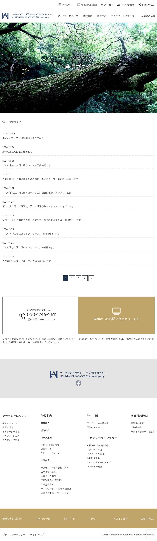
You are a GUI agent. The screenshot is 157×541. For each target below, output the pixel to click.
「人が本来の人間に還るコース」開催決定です (26, 165)
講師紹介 (45, 430)
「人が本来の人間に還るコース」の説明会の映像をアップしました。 (38, 192)
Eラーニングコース (50, 453)
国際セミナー (93, 427)
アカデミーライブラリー (124, 16)
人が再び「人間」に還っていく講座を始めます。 (27, 261)
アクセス (108, 4)
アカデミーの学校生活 (97, 423)
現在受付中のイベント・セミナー (57, 493)
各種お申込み (148, 4)
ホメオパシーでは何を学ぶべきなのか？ (23, 138)
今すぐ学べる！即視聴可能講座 (56, 488)
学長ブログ (68, 4)
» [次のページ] (91, 278)
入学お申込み (47, 484)
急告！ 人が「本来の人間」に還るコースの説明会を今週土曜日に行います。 (42, 220)
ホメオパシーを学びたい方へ (55, 467)
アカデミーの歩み (11, 435)
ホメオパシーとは (11, 431)
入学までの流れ (48, 472)
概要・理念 (7, 427)
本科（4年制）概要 (50, 444)
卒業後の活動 (148, 16)
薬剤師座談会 (93, 458)
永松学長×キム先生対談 (98, 445)
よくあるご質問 (119, 518)
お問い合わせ (127, 4)
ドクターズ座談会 (95, 454)
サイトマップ (37, 534)
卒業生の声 (136, 427)
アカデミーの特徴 (11, 440)
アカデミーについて (68, 16)
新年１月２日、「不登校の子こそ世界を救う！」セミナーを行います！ (39, 206)
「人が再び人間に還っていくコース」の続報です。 (28, 247)
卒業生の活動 (137, 423)
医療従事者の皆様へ (12, 518)
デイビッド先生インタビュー (101, 462)
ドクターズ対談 (94, 449)
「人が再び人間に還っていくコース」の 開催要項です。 (31, 233)
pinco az (55, 295)
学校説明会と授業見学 (51, 480)
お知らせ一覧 (43, 518)
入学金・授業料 (48, 476)
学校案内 (87, 16)
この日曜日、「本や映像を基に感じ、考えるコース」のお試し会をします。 (41, 179)
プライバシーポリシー (13, 534)
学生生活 (101, 16)
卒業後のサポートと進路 (143, 431)
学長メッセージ (9, 423)
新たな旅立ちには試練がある (17, 151)
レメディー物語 (94, 466)
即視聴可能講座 (89, 4)
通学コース (46, 449)
